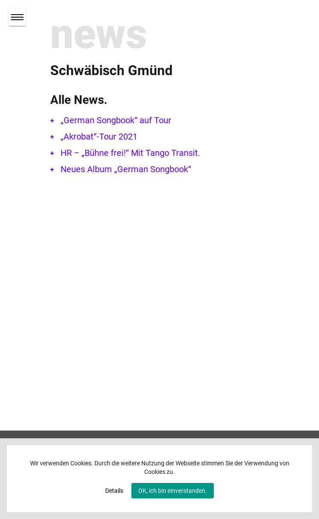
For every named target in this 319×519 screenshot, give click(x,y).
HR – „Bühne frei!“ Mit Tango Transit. (130, 153)
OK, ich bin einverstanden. (172, 490)
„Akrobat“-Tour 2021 (99, 136)
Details (114, 490)
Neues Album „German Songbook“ (126, 169)
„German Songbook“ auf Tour (116, 120)
